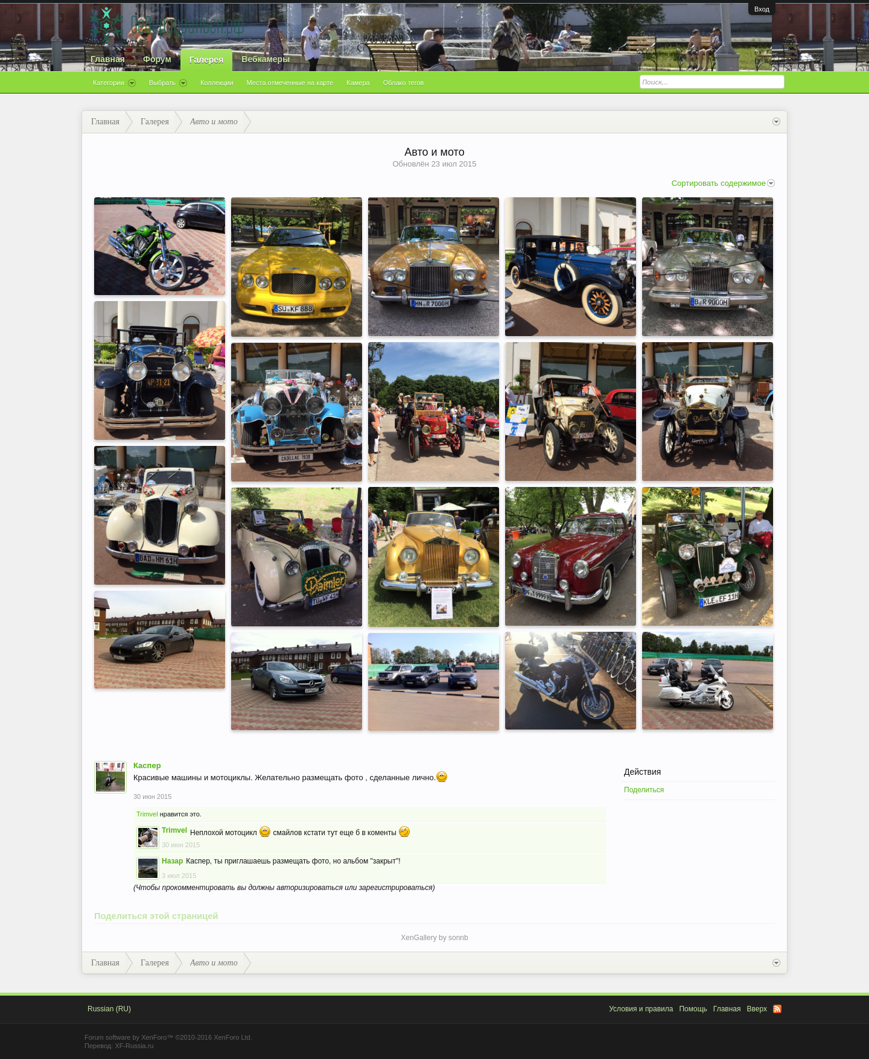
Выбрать (168, 83)
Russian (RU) (109, 1009)
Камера (357, 82)
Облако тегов (403, 82)
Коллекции (217, 82)
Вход (761, 9)
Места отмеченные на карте (290, 82)
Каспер (147, 765)
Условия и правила (641, 1009)
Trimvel (147, 814)
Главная (108, 59)
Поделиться (644, 790)
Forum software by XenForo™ (168, 1037)
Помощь (693, 1009)
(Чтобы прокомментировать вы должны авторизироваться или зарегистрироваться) (284, 887)
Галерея (206, 60)
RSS (777, 1009)
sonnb (458, 937)
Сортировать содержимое (723, 183)
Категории (114, 83)
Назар (172, 861)
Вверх (757, 1009)
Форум (157, 59)
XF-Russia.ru (134, 1045)
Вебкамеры (265, 59)
